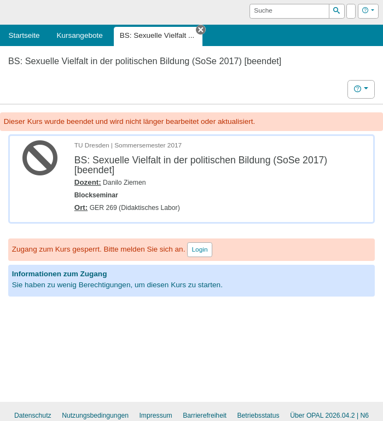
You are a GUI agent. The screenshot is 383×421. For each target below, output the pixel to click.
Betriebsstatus (258, 415)
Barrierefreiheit (205, 415)
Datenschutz (32, 415)
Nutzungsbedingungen (95, 415)
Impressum (155, 415)
